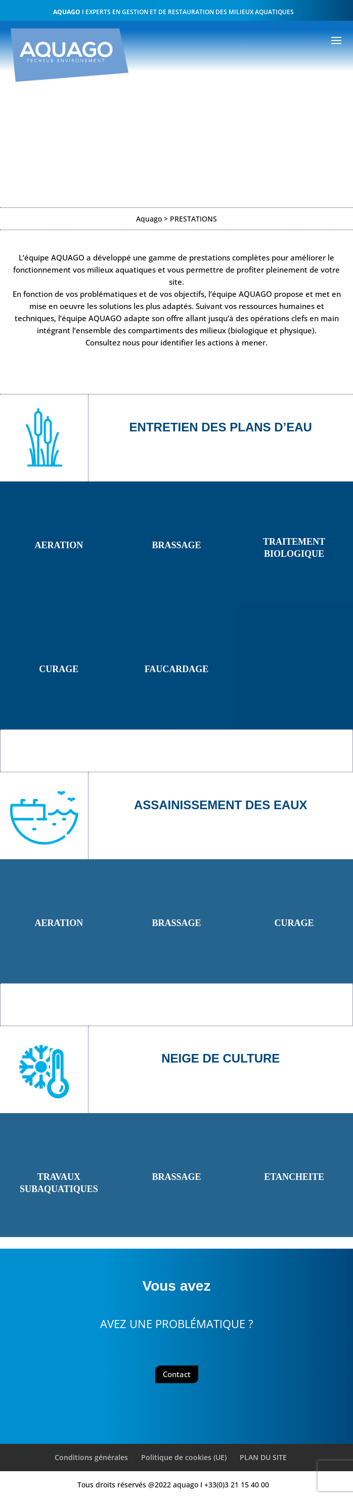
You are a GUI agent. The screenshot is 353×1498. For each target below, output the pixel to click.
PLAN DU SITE (263, 1457)
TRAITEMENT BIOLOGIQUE (294, 548)
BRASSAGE (176, 545)
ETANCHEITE (294, 1177)
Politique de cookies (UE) (184, 1457)
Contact (177, 1374)
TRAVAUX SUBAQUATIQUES (59, 1183)
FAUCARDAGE (177, 669)
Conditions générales (91, 1457)
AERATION (58, 545)
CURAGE (58, 669)
